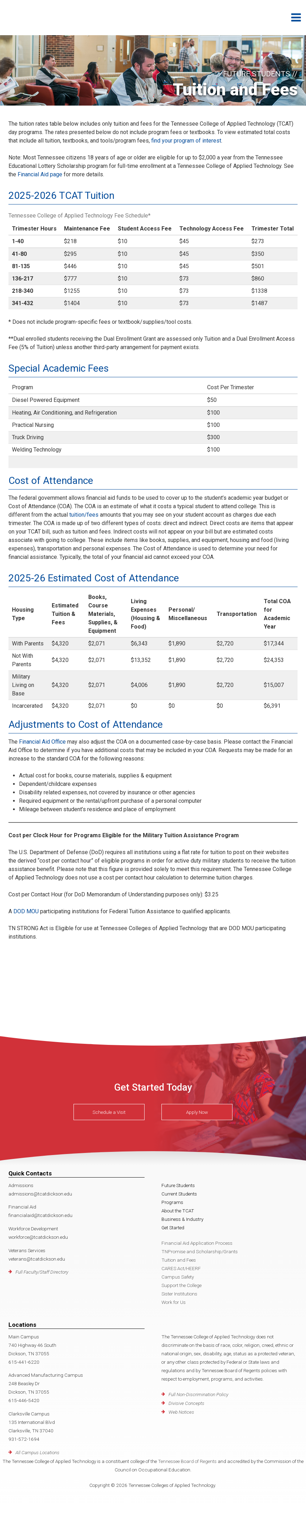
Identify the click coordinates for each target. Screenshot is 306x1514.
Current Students (179, 1194)
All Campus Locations (37, 1452)
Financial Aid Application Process (196, 1243)
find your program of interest (185, 140)
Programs (172, 1202)
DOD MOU (26, 911)
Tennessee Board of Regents (187, 1461)
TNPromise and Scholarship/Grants (199, 1251)
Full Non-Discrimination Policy (198, 1394)
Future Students (178, 1185)
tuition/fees (83, 514)
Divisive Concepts (186, 1403)
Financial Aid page (40, 174)
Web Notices (181, 1412)
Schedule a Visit (109, 1112)
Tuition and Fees (178, 1260)
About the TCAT (177, 1210)
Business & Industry (182, 1219)
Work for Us (173, 1302)
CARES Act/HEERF (181, 1268)
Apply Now (197, 1112)
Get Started (172, 1227)
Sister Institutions (179, 1294)
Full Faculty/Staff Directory (41, 1272)
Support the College (181, 1285)
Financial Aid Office (42, 741)
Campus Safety (177, 1277)
